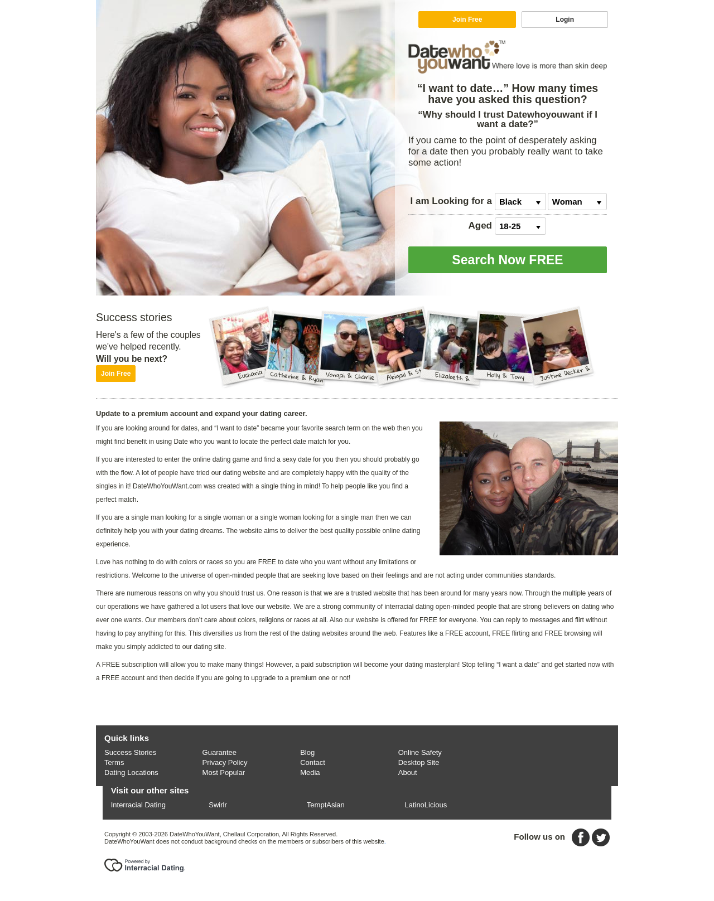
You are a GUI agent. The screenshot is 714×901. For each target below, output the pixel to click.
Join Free (467, 19)
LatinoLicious (425, 805)
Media (310, 772)
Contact (312, 762)
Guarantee (219, 752)
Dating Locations (131, 772)
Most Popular (223, 772)
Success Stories (130, 752)
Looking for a (451, 201)
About (407, 772)
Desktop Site (419, 762)
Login (565, 19)
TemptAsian (326, 805)
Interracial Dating (138, 805)
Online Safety (420, 752)
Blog (307, 752)
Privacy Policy (225, 762)
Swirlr (218, 805)
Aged (481, 225)
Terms (114, 762)
